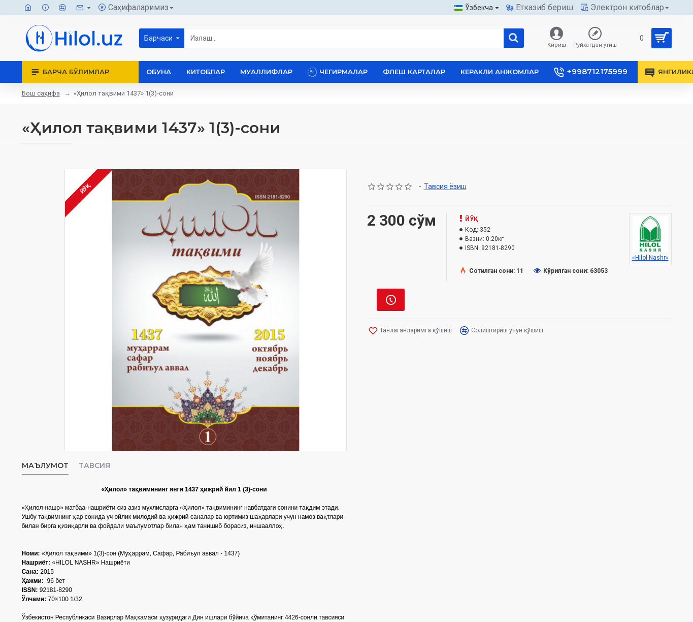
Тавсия (94, 465)
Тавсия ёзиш (445, 186)
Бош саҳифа (41, 93)
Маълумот (45, 465)
